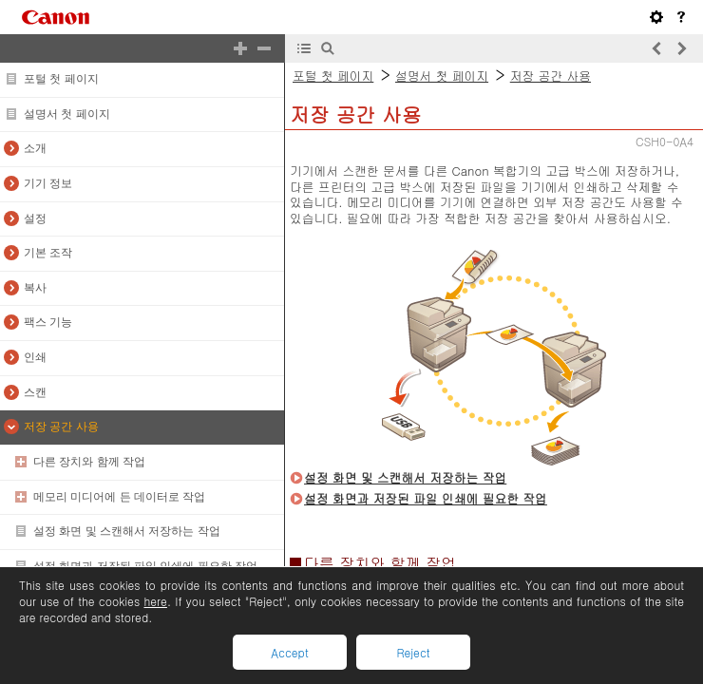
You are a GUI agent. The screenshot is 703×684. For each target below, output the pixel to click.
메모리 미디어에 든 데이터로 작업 (119, 497)
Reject (412, 652)
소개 (35, 148)
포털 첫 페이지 (61, 79)
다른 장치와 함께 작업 (89, 461)
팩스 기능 (48, 322)
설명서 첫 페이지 (67, 114)
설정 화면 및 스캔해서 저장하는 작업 (126, 531)
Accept (289, 652)
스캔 (35, 392)
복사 (35, 287)
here (154, 601)
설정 (35, 218)
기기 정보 (48, 183)
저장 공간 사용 (61, 426)
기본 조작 (48, 252)
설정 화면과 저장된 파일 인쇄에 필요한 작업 (145, 566)
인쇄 (35, 357)
